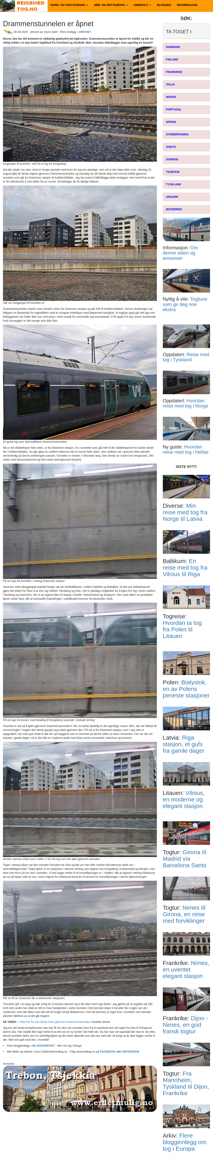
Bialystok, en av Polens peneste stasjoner (186, 689)
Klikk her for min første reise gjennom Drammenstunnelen (54, 1021)
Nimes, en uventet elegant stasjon (186, 969)
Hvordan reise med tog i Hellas (186, 449)
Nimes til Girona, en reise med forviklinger (184, 914)
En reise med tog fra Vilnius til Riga (185, 567)
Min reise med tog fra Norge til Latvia (185, 512)
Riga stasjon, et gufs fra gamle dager (183, 744)
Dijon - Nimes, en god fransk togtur (185, 1025)
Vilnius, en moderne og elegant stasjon (184, 799)
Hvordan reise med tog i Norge (185, 403)
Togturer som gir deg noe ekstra (185, 304)
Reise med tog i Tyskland (186, 357)
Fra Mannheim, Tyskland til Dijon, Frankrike (186, 1083)
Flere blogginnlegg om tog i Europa (184, 1142)
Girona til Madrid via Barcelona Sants (184, 858)
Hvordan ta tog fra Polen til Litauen (182, 629)
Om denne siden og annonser (180, 253)
